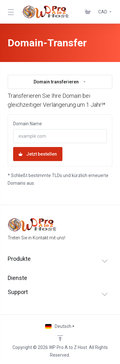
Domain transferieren (60, 81)
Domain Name (27, 123)
